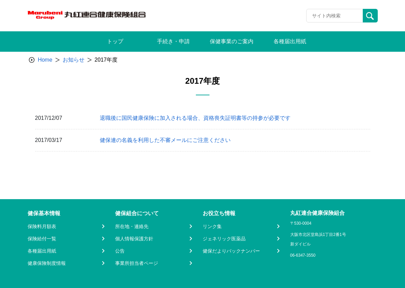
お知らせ (73, 60)
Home (45, 60)
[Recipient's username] (334, 15)
